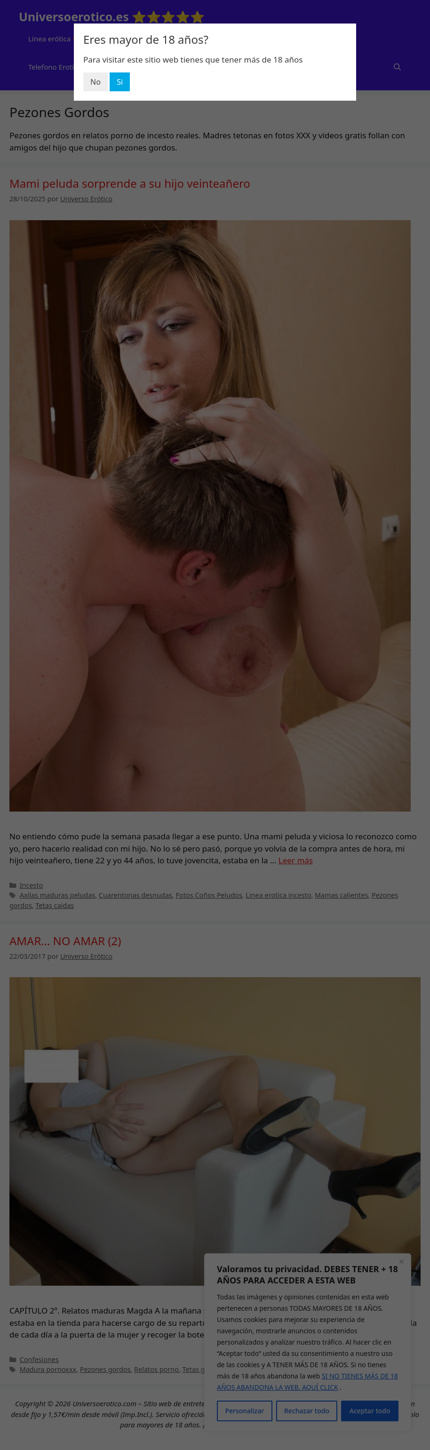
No (95, 82)
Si (120, 82)
